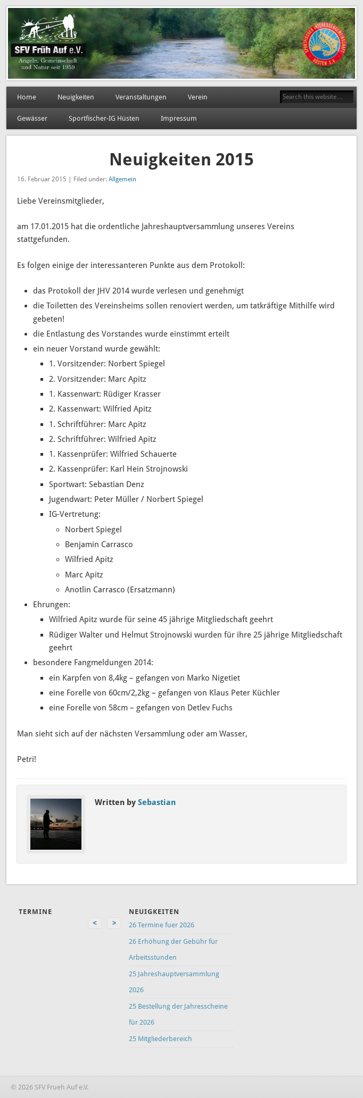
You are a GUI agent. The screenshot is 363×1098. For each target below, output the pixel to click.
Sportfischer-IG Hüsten (104, 118)
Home (26, 97)
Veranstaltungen (141, 97)
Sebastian (157, 802)
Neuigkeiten (75, 97)
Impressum (179, 118)
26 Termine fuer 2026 (161, 925)
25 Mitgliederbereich (160, 1039)
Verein (198, 97)
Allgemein (122, 179)
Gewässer (32, 118)
